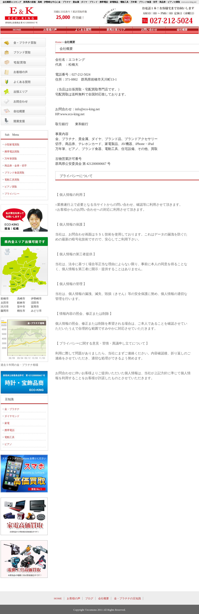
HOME (58, 598)
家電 (7, 423)
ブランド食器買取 (14, 172)
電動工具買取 (12, 179)
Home (58, 42)
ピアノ (8, 444)
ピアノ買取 (11, 186)
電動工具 (9, 437)
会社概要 (103, 598)
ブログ (89, 598)
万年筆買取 (11, 158)
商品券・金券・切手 (16, 165)
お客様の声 (73, 598)
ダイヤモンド (12, 416)
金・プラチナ (12, 409)
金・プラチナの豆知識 (127, 598)
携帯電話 (9, 430)
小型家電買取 (12, 144)
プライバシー (12, 193)
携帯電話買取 (12, 151)
